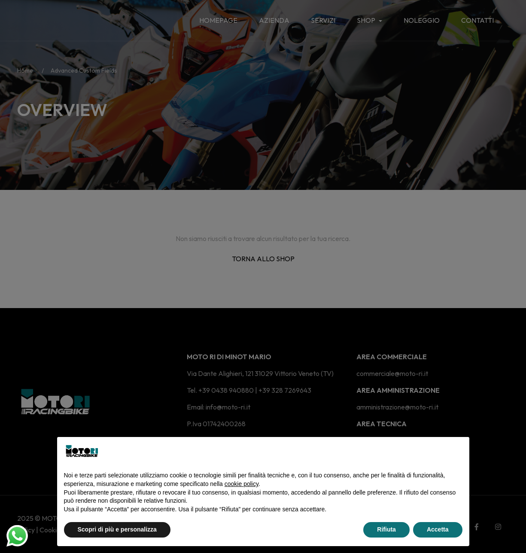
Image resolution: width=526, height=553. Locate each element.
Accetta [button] (438, 529)
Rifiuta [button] (386, 529)
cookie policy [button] (241, 483)
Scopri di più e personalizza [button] (117, 529)
